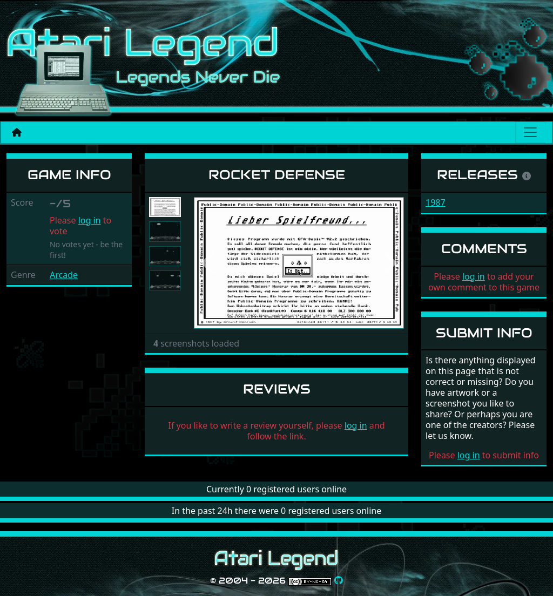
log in (89, 220)
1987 (436, 202)
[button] (209, 263)
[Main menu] (530, 132)
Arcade (64, 275)
